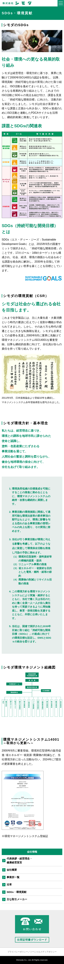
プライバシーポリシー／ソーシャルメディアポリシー (32, 952)
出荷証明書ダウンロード (32, 939)
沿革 (9, 884)
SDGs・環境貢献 (16, 892)
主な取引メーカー (17, 899)
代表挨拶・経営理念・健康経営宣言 (19, 860)
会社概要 (12, 869)
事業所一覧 (13, 877)
